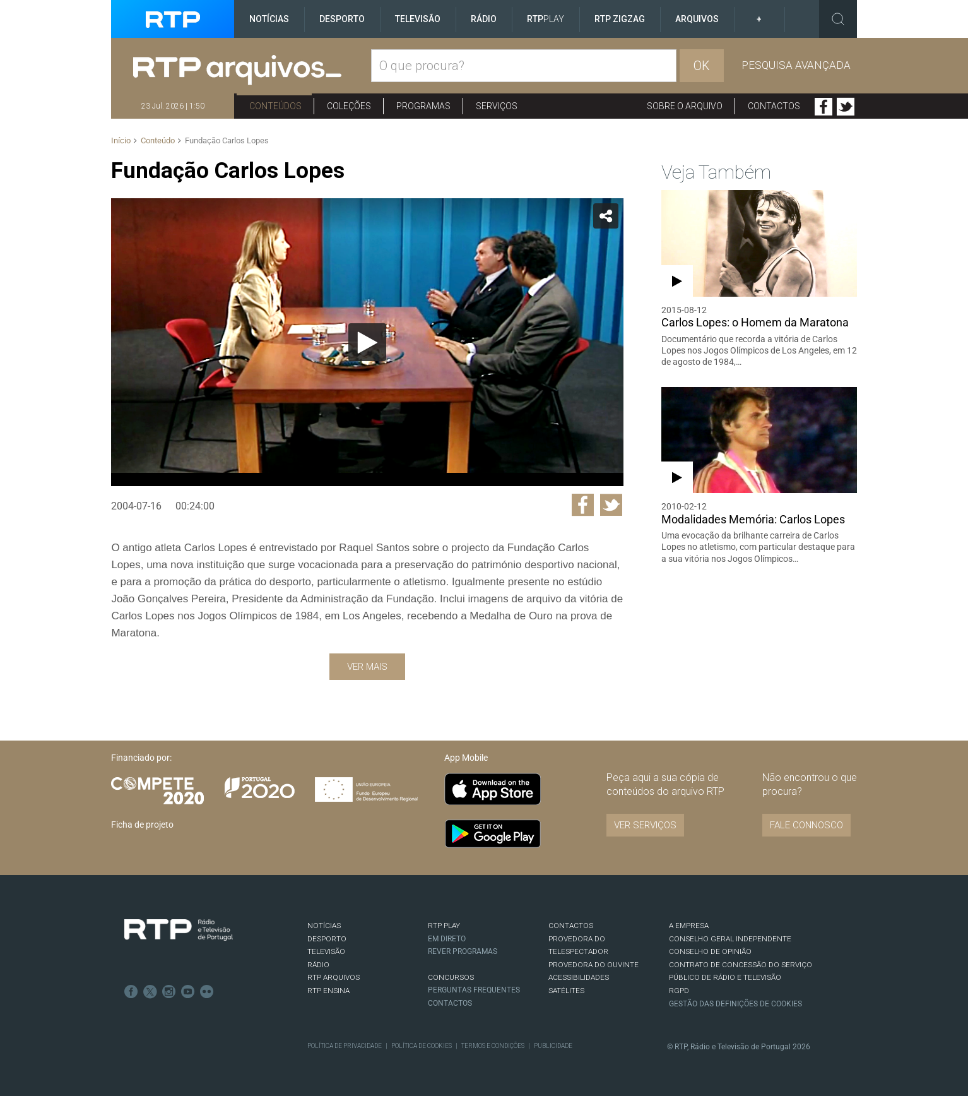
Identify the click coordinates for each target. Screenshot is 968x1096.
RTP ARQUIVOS (333, 977)
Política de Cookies (421, 1045)
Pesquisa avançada (796, 65)
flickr (207, 992)
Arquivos (697, 19)
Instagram (169, 992)
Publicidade (553, 1045)
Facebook (823, 107)
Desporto (342, 19)
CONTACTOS (570, 925)
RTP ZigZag (619, 19)
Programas (423, 106)
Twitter (845, 107)
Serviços (496, 106)
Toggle (838, 19)
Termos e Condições (492, 1045)
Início (121, 140)
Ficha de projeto (142, 824)
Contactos (774, 106)
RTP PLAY (444, 925)
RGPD (679, 990)
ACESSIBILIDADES (578, 977)
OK (702, 65)
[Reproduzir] (367, 342)
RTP (545, 19)
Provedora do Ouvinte (593, 964)
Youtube (188, 992)
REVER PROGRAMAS (462, 951)
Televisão (417, 19)
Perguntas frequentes (474, 990)
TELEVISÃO (326, 951)
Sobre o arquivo (685, 106)
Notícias (269, 19)
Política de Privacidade (344, 1045)
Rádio (484, 19)
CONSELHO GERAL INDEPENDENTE (730, 938)
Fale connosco (806, 825)
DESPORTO (326, 938)
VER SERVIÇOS (645, 825)
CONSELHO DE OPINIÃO (710, 951)
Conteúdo (158, 140)
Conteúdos (275, 106)
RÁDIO (318, 964)
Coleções (349, 106)
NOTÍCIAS (324, 925)
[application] (367, 342)
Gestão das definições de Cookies (735, 1003)
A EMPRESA (689, 925)
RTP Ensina (328, 990)
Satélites (566, 990)
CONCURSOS (451, 977)
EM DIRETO (447, 938)
